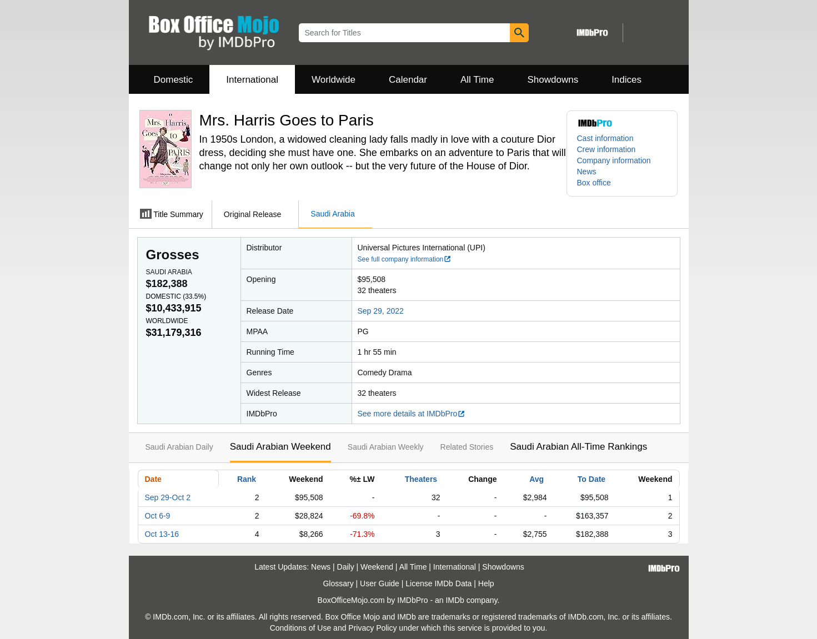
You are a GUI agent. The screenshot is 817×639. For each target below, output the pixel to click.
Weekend (376, 566)
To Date (591, 479)
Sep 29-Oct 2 (168, 497)
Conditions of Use (301, 627)
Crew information (606, 149)
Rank (246, 479)
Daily (345, 566)
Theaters (421, 479)
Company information (614, 160)
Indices (626, 79)
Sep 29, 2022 (381, 310)
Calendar (408, 79)
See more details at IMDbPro (412, 413)
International (252, 79)
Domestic (173, 79)
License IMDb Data (438, 583)
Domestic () (176, 296)
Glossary (338, 583)
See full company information (405, 259)
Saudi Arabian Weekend (280, 446)
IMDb (454, 600)
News (587, 171)
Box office (594, 182)
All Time (477, 79)
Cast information (605, 138)
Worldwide (333, 79)
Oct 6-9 (158, 515)
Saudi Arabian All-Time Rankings (578, 446)
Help (486, 583)
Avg (536, 479)
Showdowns (552, 79)
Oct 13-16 (162, 534)
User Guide (379, 583)
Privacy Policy (372, 627)
